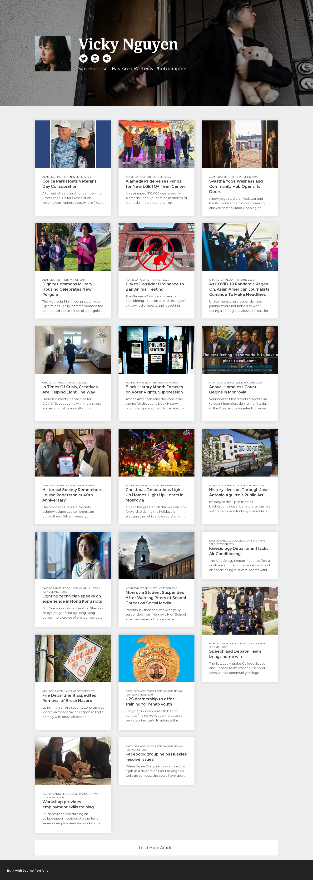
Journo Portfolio (36, 870)
